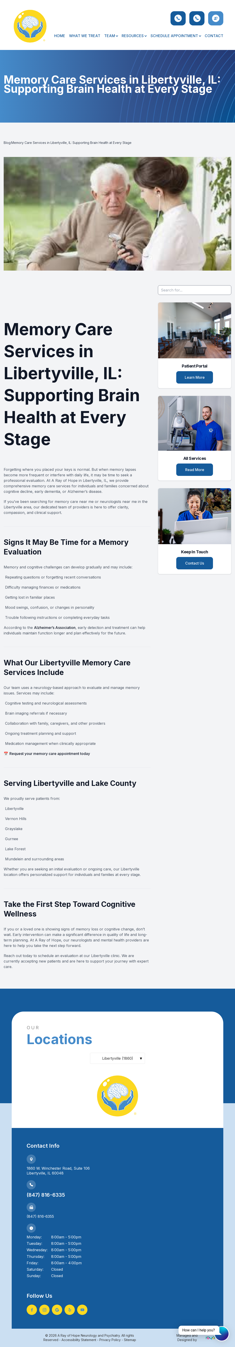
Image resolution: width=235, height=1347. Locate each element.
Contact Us (194, 563)
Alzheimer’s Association (55, 627)
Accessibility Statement (79, 1340)
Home (59, 35)
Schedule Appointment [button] (176, 35)
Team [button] (111, 35)
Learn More (195, 377)
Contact (214, 35)
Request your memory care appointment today (49, 753)
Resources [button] (134, 35)
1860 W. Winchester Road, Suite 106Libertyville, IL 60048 (58, 1170)
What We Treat (84, 35)
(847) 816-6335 (46, 1195)
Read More (194, 469)
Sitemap (130, 1340)
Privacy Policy (110, 1340)
